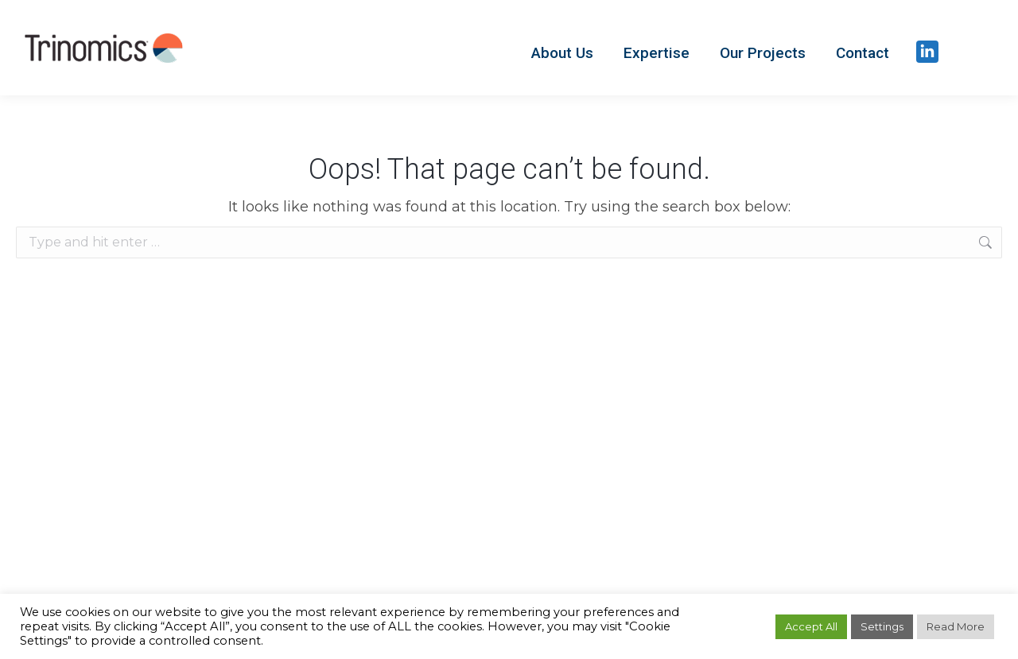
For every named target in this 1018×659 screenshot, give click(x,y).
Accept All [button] (811, 626)
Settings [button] (882, 626)
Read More (956, 626)
